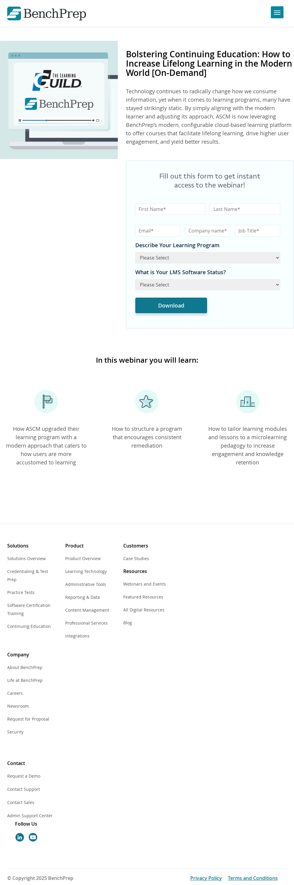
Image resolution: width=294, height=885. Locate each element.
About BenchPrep (24, 667)
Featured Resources (143, 597)
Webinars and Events (144, 584)
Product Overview (83, 558)
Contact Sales (20, 802)
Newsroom (18, 706)
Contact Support (23, 789)
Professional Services (86, 623)
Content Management (87, 610)
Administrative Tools (85, 584)
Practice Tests (21, 592)
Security (15, 732)
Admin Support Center (30, 815)
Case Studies (136, 558)
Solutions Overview (26, 558)
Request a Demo (23, 776)
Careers (15, 693)
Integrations (77, 636)
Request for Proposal (28, 719)
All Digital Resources (143, 610)
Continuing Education (29, 626)
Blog (127, 623)
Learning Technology (86, 571)
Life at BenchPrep (25, 680)
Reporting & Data (82, 597)
